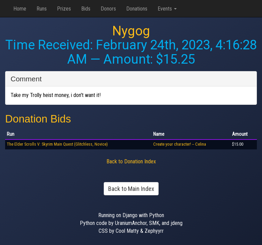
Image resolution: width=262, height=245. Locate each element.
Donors (108, 8)
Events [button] (167, 8)
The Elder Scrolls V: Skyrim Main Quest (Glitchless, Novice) (57, 144)
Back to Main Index (131, 188)
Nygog (131, 30)
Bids (85, 8)
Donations (136, 8)
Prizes (64, 8)
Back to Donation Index (131, 161)
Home (19, 8)
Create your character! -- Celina (179, 144)
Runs (42, 8)
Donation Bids (38, 119)
